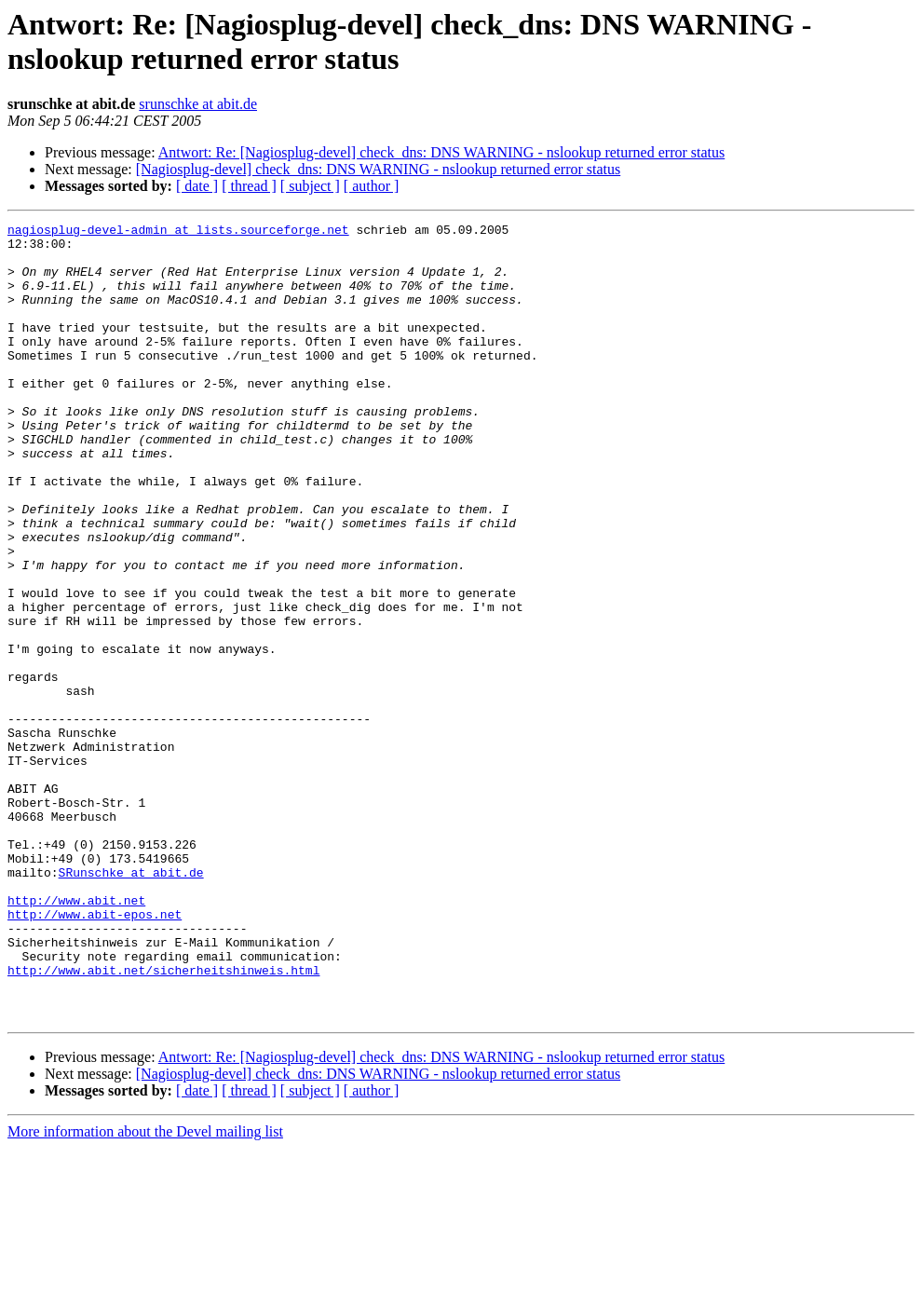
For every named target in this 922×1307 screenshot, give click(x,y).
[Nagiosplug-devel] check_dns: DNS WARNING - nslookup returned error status (378, 169)
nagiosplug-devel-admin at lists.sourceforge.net (178, 232)
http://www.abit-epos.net (94, 1053)
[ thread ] (249, 186)
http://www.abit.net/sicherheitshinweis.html (163, 1120)
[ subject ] (310, 186)
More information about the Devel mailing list (145, 1291)
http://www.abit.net (76, 1036)
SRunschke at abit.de (131, 1003)
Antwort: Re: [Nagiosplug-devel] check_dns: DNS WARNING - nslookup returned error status (441, 152)
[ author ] (372, 186)
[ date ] (197, 186)
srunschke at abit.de (198, 104)
